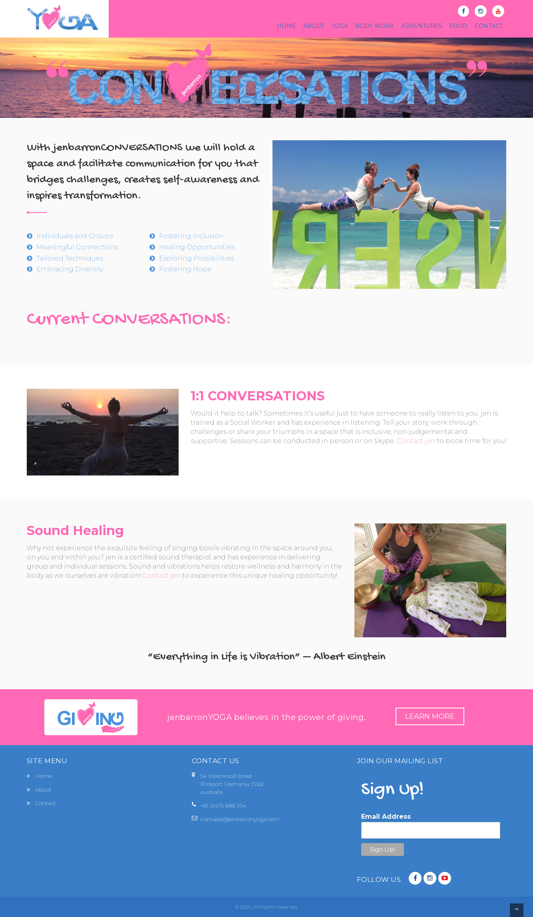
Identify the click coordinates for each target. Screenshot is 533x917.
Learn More (430, 716)
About (43, 789)
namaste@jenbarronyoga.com (240, 819)
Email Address (386, 816)
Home (43, 776)
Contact (45, 803)
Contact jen (416, 441)
